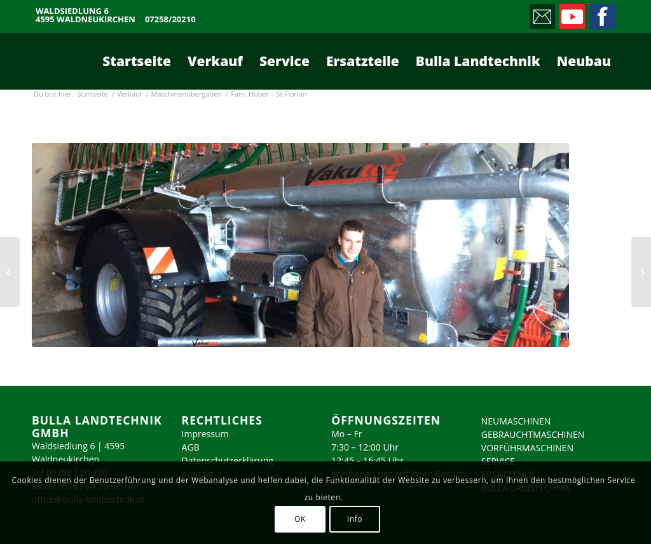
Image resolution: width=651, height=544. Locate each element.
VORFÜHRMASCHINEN (527, 448)
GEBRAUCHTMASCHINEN (533, 434)
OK (300, 518)
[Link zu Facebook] (601, 13)
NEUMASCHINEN (516, 421)
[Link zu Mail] (541, 13)
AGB (191, 447)
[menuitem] (136, 61)
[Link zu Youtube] (571, 13)
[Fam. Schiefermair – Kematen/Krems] (10, 272)
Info (354, 518)
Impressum (205, 434)
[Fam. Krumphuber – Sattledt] (641, 272)
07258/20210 (170, 19)
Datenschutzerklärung (227, 460)
